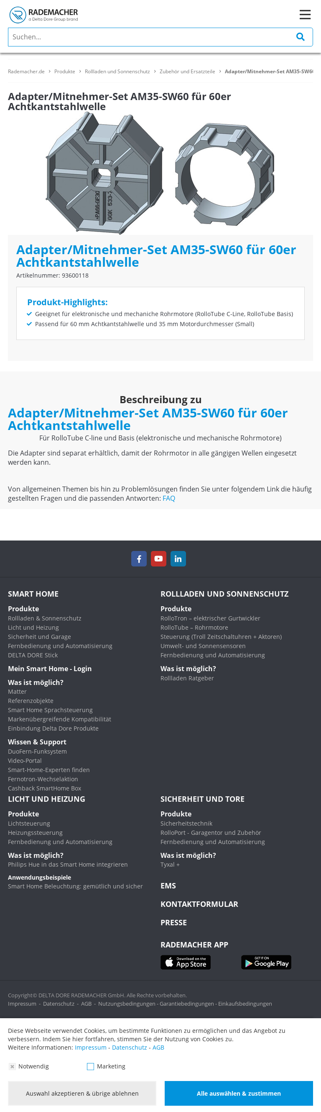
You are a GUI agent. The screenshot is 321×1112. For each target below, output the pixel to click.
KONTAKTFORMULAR (199, 904)
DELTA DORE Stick (33, 655)
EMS (168, 885)
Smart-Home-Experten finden (49, 770)
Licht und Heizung (33, 627)
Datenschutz (58, 1003)
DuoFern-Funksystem (37, 751)
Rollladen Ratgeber (187, 678)
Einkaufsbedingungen (245, 1003)
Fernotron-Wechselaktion (43, 779)
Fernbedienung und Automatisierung (60, 646)
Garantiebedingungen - (189, 1003)
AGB (86, 1003)
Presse (173, 922)
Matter (17, 691)
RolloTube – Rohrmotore (194, 627)
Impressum (22, 1003)
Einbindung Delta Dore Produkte (53, 728)
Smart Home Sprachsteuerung (50, 710)
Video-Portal (25, 760)
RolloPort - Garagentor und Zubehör (210, 833)
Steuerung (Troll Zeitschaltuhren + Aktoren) (221, 637)
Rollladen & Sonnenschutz (45, 618)
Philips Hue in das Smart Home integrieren (68, 864)
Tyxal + (170, 864)
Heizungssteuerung (35, 833)
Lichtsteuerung (29, 823)
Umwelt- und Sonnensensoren (203, 646)
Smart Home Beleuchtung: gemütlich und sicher (75, 886)
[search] (160, 37)
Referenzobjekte (31, 701)
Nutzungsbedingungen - (129, 1003)
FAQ (169, 498)
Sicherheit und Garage (39, 637)
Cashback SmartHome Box (44, 788)
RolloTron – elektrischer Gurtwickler (210, 618)
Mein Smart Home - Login (50, 668)
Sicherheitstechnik (186, 823)
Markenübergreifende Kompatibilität (59, 719)
